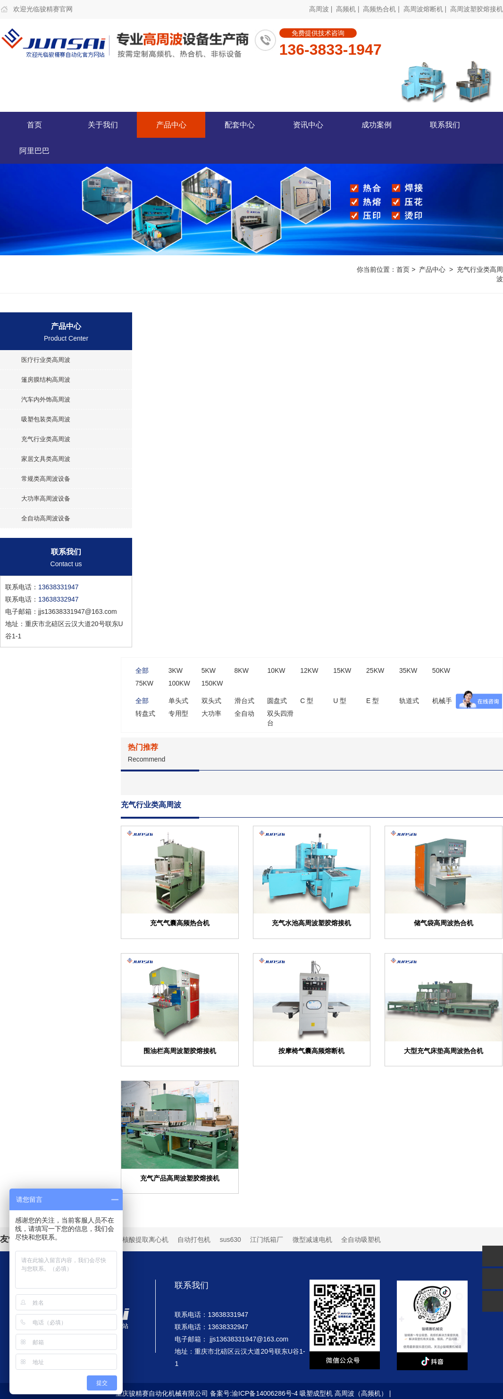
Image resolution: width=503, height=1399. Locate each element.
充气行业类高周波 (45, 439)
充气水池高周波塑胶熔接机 (311, 922)
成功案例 (376, 125)
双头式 (211, 700)
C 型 (306, 700)
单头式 (178, 700)
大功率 (211, 713)
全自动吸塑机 (361, 1239)
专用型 (178, 713)
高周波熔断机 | (425, 9)
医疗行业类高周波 (45, 359)
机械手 (442, 700)
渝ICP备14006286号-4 (265, 1393)
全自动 (244, 713)
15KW (342, 670)
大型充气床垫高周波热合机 (443, 1050)
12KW (309, 670)
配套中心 (240, 125)
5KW (208, 670)
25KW (375, 670)
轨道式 (409, 700)
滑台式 (244, 700)
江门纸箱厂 (266, 1239)
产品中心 (171, 125)
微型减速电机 (312, 1239)
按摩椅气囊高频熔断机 (311, 1050)
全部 (142, 670)
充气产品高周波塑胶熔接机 (179, 1177)
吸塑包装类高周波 (45, 419)
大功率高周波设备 (45, 498)
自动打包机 (193, 1239)
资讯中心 (308, 125)
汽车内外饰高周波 (45, 399)
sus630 (230, 1239)
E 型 (372, 700)
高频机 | (348, 9)
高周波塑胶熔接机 (476, 9)
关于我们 (103, 125)
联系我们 (445, 125)
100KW (179, 683)
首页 (34, 125)
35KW (408, 670)
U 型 (339, 700)
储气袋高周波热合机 (443, 922)
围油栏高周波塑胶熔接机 (179, 1050)
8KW (242, 670)
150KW (212, 683)
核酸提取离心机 (145, 1239)
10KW (276, 670)
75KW (144, 683)
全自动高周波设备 (45, 518)
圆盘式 (277, 700)
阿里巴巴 (34, 151)
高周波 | (321, 9)
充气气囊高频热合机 (180, 922)
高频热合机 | (382, 9)
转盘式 (145, 713)
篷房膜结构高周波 (45, 379)
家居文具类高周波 (45, 458)
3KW (175, 670)
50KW (441, 670)
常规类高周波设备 (45, 478)
